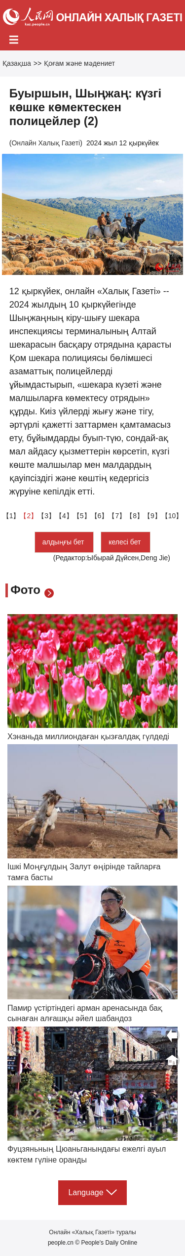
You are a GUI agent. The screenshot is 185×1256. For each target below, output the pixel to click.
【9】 (152, 516)
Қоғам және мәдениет (79, 63)
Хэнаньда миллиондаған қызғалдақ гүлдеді (88, 736)
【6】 (100, 516)
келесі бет (126, 542)
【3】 (46, 516)
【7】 (117, 516)
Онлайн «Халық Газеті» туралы (92, 1232)
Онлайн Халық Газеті (45, 143)
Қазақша (16, 63)
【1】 (11, 516)
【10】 (172, 516)
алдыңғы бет (64, 542)
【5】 (82, 516)
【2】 (28, 516)
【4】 (64, 516)
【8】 (135, 516)
